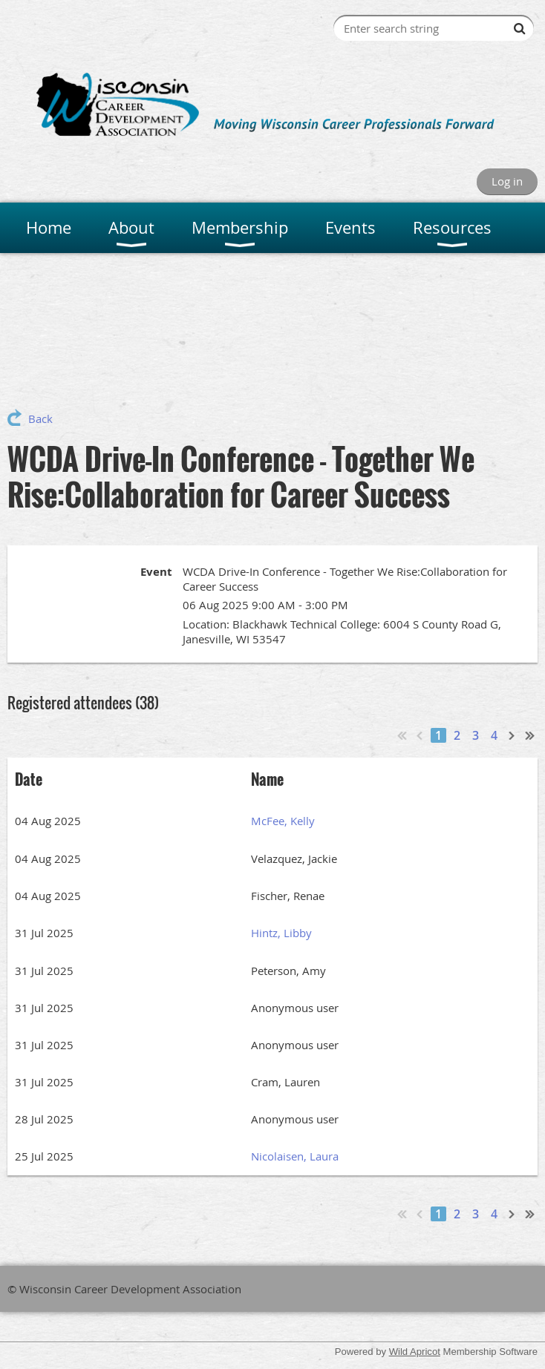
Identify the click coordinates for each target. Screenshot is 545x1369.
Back (40, 418)
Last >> (530, 735)
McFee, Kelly (283, 820)
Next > (512, 735)
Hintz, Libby (281, 932)
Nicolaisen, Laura (295, 1156)
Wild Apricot (414, 1351)
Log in (507, 181)
